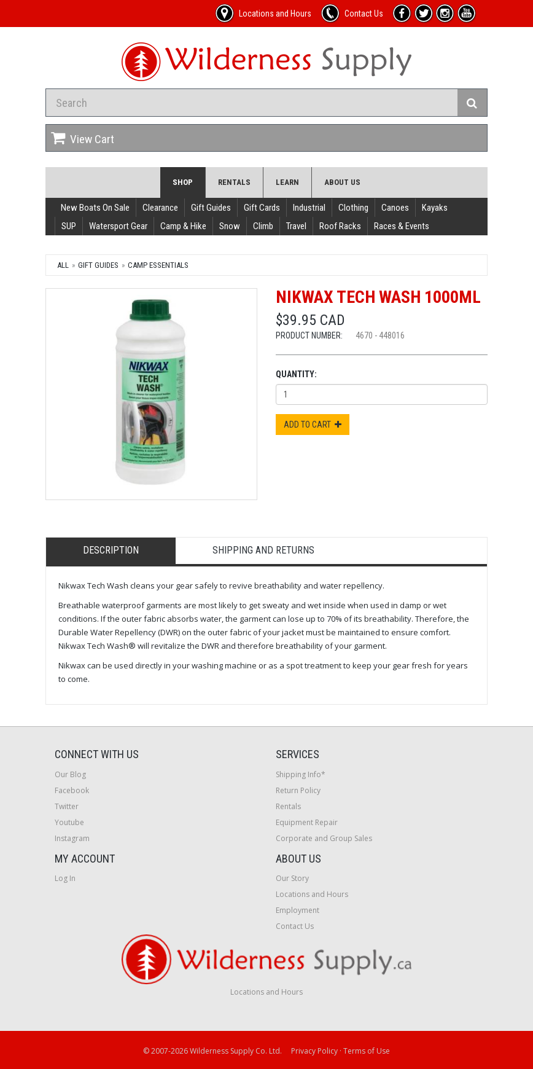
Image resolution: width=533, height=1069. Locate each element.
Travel (296, 226)
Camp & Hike (183, 226)
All (63, 265)
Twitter (67, 806)
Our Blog (70, 774)
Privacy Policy (314, 1051)
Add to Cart (312, 424)
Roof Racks (340, 226)
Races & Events (401, 226)
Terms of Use (366, 1051)
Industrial (309, 207)
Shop (183, 182)
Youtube (69, 822)
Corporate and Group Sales (324, 838)
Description (111, 550)
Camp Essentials (158, 265)
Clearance (160, 207)
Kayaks (435, 207)
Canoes (395, 207)
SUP (68, 226)
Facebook (72, 790)
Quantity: (296, 374)
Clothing (353, 207)
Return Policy (298, 790)
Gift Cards (262, 207)
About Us (342, 182)
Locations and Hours (312, 894)
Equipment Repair (307, 822)
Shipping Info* (300, 774)
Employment (297, 910)
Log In (65, 878)
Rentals (234, 182)
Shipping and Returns (263, 550)
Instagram (72, 838)
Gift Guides (211, 207)
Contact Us (295, 926)
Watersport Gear (118, 226)
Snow (229, 226)
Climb (263, 226)
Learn (287, 182)
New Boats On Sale (95, 207)
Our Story (292, 878)
